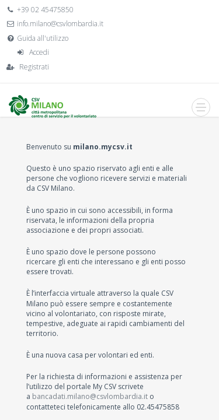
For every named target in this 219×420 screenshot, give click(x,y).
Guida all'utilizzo (42, 38)
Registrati (34, 67)
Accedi (39, 52)
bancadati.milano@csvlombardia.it (90, 396)
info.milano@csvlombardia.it (60, 24)
